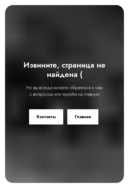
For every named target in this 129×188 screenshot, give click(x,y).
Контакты (46, 117)
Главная (83, 117)
